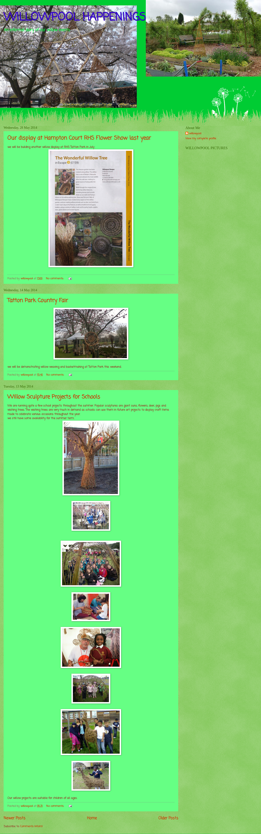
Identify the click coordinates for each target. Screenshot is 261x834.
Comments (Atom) (31, 826)
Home (92, 818)
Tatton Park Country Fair (37, 301)
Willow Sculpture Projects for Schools (53, 397)
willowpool (195, 134)
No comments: (55, 279)
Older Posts (168, 818)
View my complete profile (200, 139)
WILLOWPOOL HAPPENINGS (75, 17)
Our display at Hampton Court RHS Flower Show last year (79, 138)
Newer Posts (14, 818)
